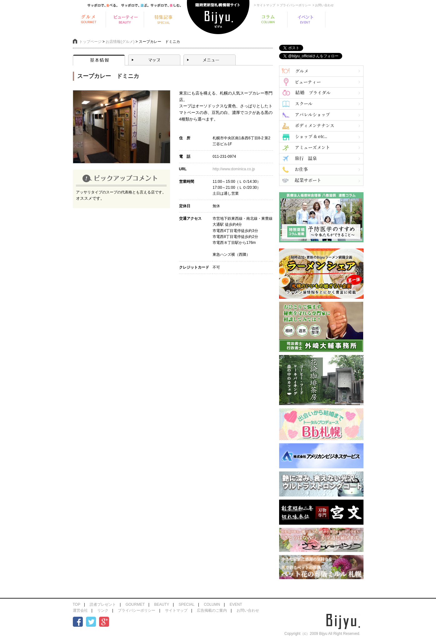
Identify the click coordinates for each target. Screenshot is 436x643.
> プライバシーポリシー (294, 5)
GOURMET (135, 604)
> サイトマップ (265, 5)
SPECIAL (186, 604)
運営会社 (80, 610)
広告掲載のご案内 (212, 610)
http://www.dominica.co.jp (234, 169)
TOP (76, 604)
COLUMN (212, 604)
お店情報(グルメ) (120, 41)
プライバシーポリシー (136, 610)
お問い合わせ (248, 610)
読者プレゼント (103, 604)
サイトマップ (176, 610)
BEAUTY (161, 604)
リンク (102, 610)
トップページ (90, 41)
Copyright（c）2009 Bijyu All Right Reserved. (322, 633)
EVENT (236, 604)
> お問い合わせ (323, 5)
